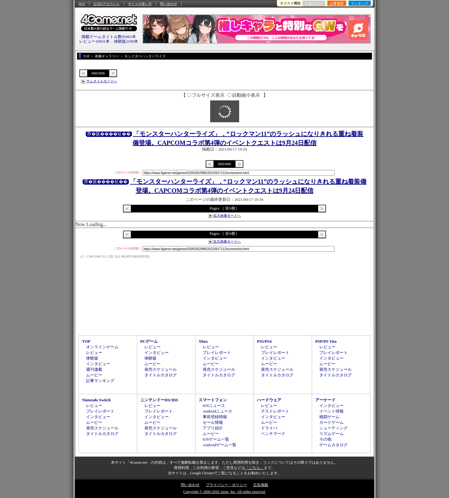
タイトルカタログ (160, 375)
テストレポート (275, 411)
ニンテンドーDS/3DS (159, 400)
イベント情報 (331, 411)
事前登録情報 (215, 416)
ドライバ (269, 428)
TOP (86, 341)
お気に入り (313, 3)
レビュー (94, 352)
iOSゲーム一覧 (216, 439)
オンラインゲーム (102, 347)
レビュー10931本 (94, 41)
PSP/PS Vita (325, 341)
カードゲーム (331, 422)
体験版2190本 (126, 41)
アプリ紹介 (213, 428)
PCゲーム (149, 341)
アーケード (325, 400)
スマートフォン (213, 400)
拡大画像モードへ (227, 215)
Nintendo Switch (96, 400)
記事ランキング (100, 380)
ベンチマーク (273, 433)
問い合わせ (168, 4)
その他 (325, 439)
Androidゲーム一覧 (219, 444)
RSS (82, 4)
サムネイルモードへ (101, 81)
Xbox (203, 341)
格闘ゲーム (329, 416)
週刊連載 (94, 369)
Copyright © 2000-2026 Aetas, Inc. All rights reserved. (224, 492)
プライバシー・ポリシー (226, 485)
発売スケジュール (160, 369)
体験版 (92, 358)
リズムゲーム (331, 433)
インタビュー (98, 363)
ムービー (94, 375)
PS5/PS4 (264, 341)
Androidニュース (217, 411)
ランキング (359, 3)
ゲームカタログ (333, 444)
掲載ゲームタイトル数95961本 (108, 36)
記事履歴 (337, 3)
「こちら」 (254, 468)
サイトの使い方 (140, 4)
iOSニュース (214, 405)
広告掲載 (260, 485)
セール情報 (213, 422)
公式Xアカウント (106, 4)
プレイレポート (217, 352)
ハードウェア (269, 400)
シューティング (333, 428)
